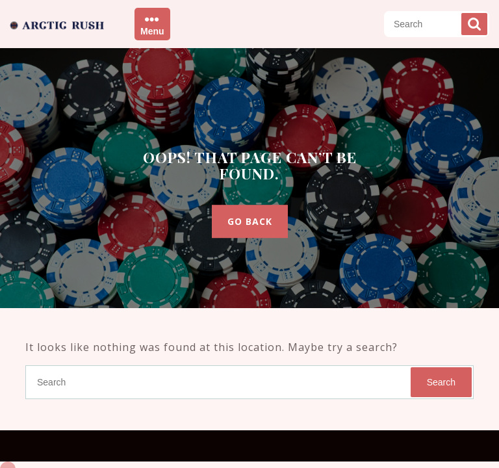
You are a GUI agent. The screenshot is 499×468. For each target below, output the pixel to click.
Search (474, 24)
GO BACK (249, 221)
